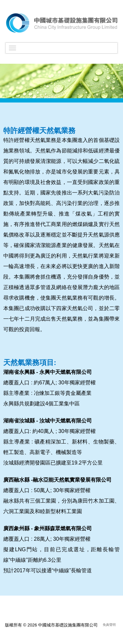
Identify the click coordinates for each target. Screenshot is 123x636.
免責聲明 (109, 624)
